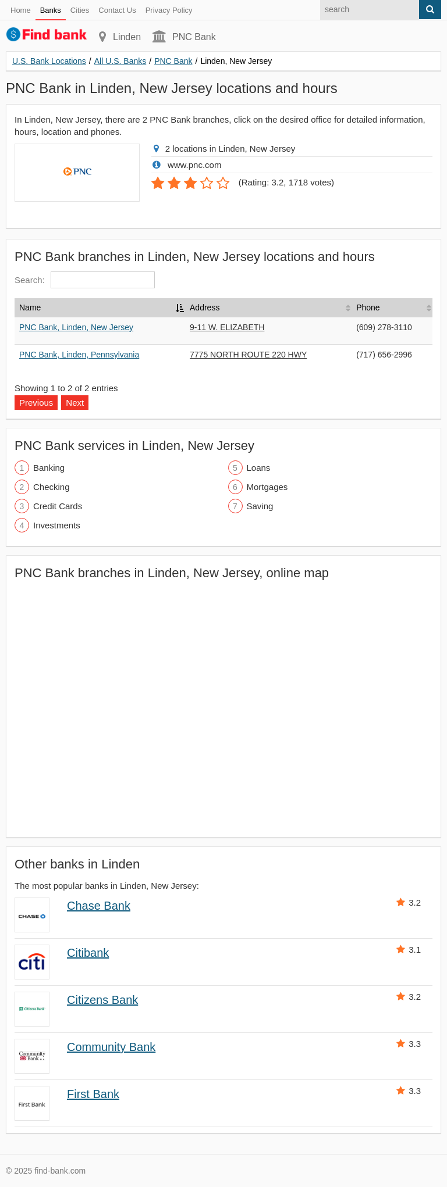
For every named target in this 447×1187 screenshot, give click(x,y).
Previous (36, 402)
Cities (80, 10)
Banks (50, 10)
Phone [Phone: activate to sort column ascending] (367, 307)
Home (20, 10)
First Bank (93, 1094)
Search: (85, 279)
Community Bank (111, 1047)
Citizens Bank (102, 999)
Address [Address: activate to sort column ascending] (204, 307)
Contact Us (117, 10)
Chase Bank (98, 905)
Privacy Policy (169, 10)
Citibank (88, 952)
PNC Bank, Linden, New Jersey (76, 327)
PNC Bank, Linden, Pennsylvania (79, 354)
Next (75, 402)
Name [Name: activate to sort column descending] (30, 307)
